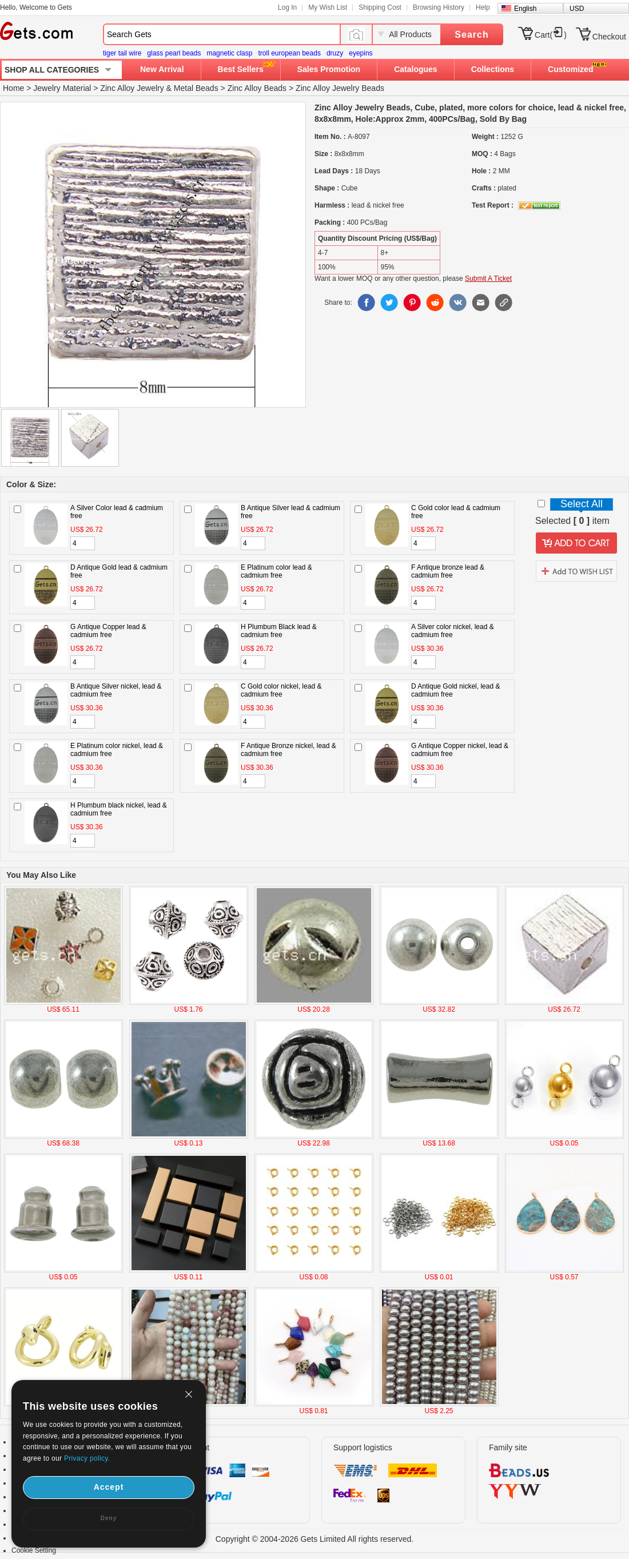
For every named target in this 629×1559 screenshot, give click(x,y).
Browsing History (438, 7)
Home (13, 88)
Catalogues (415, 69)
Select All (581, 504)
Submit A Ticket (488, 279)
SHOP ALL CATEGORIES (52, 69)
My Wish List (327, 7)
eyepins (360, 53)
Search (471, 34)
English (525, 9)
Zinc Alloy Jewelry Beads (340, 88)
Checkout (609, 36)
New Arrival (162, 69)
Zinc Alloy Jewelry (132, 88)
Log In (287, 7)
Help (483, 7)
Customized (570, 69)
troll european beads (289, 53)
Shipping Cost (380, 7)
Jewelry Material (62, 88)
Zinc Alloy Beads (257, 88)
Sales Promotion (328, 69)
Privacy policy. (87, 1458)
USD (577, 9)
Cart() (551, 34)
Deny (109, 1518)
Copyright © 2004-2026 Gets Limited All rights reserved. (315, 1539)
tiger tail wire (122, 53)
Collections (492, 69)
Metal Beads (196, 88)
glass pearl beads (174, 53)
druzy (335, 53)
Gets (36, 31)
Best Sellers (241, 69)
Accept (109, 1487)
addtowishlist (576, 571)
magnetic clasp (229, 53)
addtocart (576, 543)
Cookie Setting (33, 1550)
